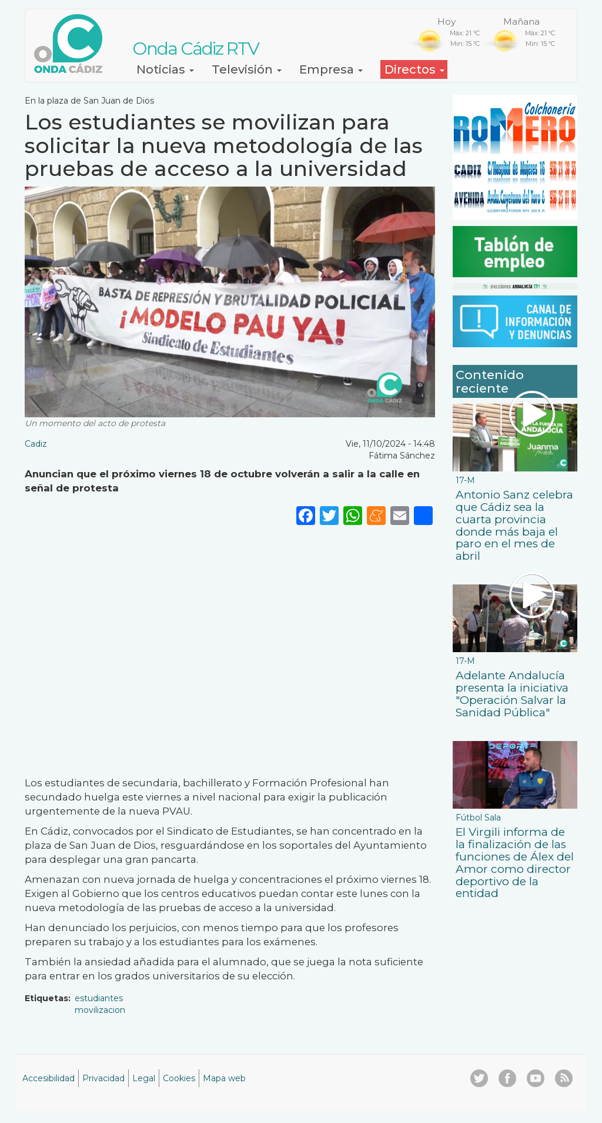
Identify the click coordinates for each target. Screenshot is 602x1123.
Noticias (165, 69)
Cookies (179, 1078)
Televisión (247, 69)
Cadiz (36, 443)
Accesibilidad (48, 1078)
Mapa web (224, 1078)
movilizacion (100, 1010)
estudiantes (99, 998)
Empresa (331, 69)
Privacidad (103, 1078)
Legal (143, 1078)
